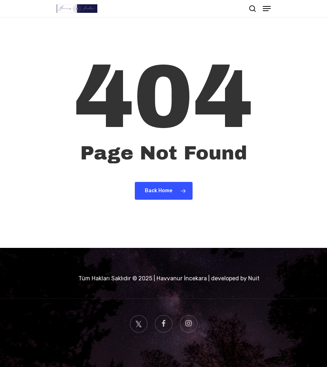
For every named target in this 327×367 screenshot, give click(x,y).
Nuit (254, 278)
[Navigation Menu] (267, 8)
